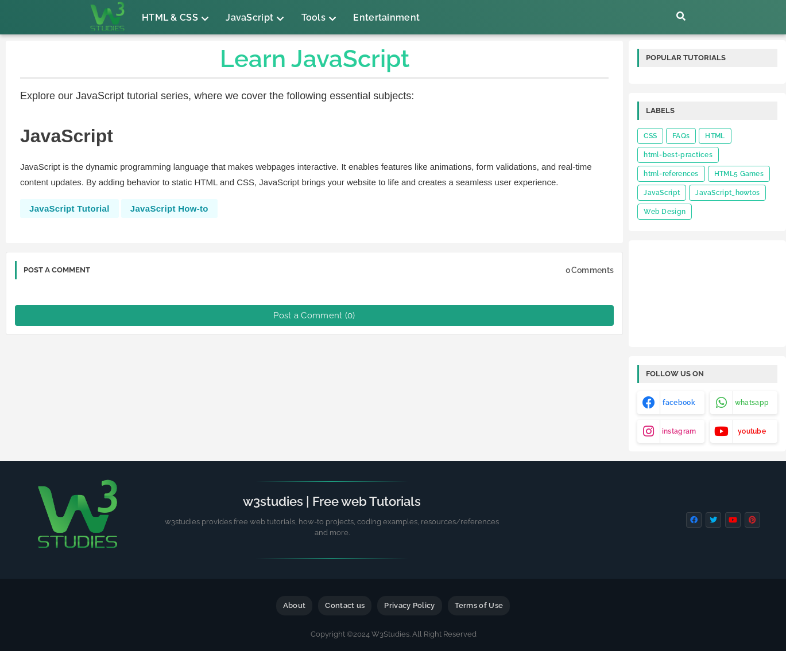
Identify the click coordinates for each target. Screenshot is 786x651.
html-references (671, 174)
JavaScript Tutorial (69, 208)
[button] (680, 16)
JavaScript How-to (169, 208)
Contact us (345, 605)
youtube (752, 431)
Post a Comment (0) (314, 315)
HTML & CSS (170, 17)
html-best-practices (678, 155)
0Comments (590, 270)
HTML (715, 136)
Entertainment (386, 17)
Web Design (665, 212)
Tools (313, 17)
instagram (679, 431)
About (294, 605)
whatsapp (752, 403)
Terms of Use (479, 605)
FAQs (681, 136)
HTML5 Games (739, 174)
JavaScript (249, 17)
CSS (650, 136)
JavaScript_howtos (727, 193)
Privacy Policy (409, 605)
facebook (679, 403)
